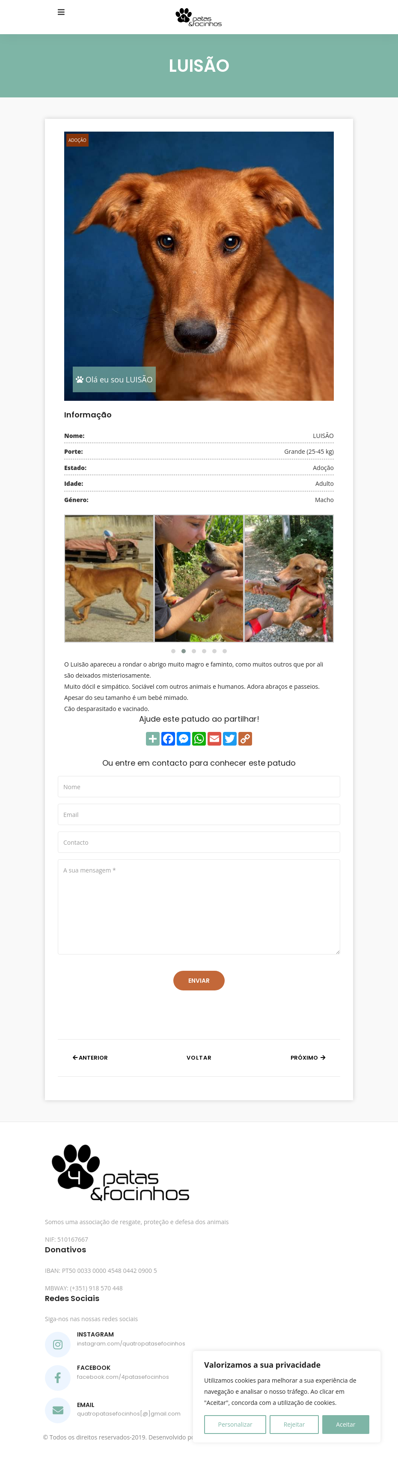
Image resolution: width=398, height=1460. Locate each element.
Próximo (308, 1058)
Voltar (199, 1058)
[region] (287, 1397)
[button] (173, 651)
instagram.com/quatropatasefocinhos (131, 1344)
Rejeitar (294, 1424)
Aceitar (345, 1424)
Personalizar (235, 1424)
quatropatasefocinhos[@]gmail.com (129, 1414)
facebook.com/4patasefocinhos (123, 1377)
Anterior (90, 1058)
